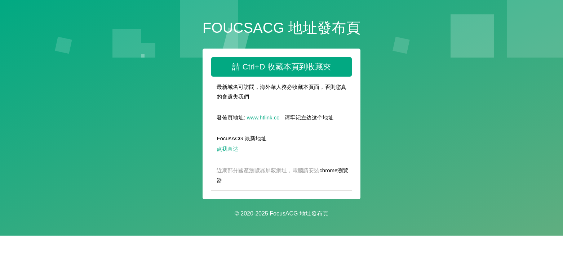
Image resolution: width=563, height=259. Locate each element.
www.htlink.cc (263, 117)
